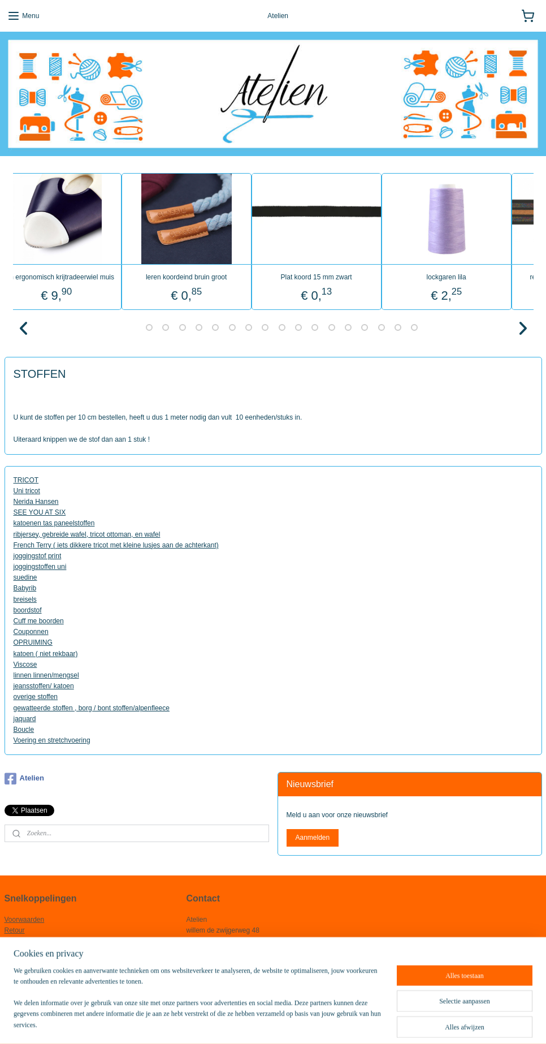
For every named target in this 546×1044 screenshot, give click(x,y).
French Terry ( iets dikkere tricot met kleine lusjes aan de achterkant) (116, 545)
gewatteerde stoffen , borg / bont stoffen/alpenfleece (92, 707)
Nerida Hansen (36, 501)
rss (249, 1023)
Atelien (24, 779)
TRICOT (26, 480)
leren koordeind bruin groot (207, 277)
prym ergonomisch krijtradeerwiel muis (78, 277)
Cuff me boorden (39, 621)
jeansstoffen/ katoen (44, 686)
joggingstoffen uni (40, 567)
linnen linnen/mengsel (46, 675)
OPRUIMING (33, 642)
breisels (25, 599)
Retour (15, 930)
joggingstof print (38, 555)
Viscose (25, 664)
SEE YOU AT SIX (40, 512)
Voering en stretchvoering (52, 740)
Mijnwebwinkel (373, 1023)
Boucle (24, 729)
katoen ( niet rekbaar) (46, 653)
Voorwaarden (25, 920)
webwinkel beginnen (286, 1023)
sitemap (229, 1023)
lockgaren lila (467, 277)
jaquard (25, 718)
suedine (25, 577)
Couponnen (31, 632)
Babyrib (25, 588)
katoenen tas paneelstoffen (54, 523)
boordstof (28, 610)
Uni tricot (27, 490)
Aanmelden (312, 838)
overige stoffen (36, 697)
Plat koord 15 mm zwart (337, 277)
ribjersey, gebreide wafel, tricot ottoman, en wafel (87, 534)
